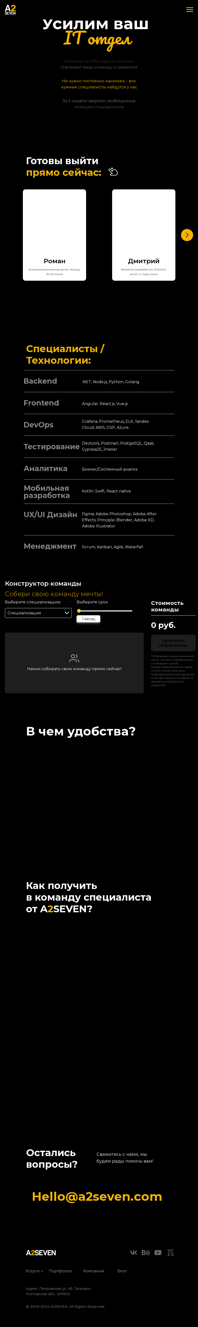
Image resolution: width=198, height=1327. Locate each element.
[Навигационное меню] (189, 9)
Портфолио (60, 1271)
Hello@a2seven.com (97, 1196)
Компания (93, 1271)
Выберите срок (92, 602)
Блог (122, 1271)
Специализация (24, 613)
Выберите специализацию (33, 602)
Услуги (33, 1271)
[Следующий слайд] (187, 235)
